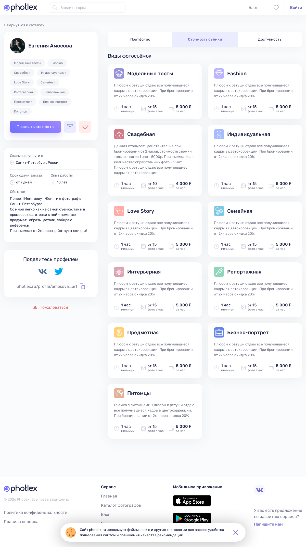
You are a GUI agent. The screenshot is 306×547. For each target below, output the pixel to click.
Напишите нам (268, 524)
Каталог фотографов (121, 505)
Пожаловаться (50, 307)
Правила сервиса (21, 521)
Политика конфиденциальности (35, 512)
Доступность (270, 39)
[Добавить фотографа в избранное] (85, 127)
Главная (109, 496)
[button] (235, 532)
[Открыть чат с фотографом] (70, 127)
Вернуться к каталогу (24, 25)
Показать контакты (35, 126)
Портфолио (140, 39)
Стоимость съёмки (205, 39)
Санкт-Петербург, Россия (38, 162)
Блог (253, 7)
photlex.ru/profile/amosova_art (51, 286)
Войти (296, 7)
